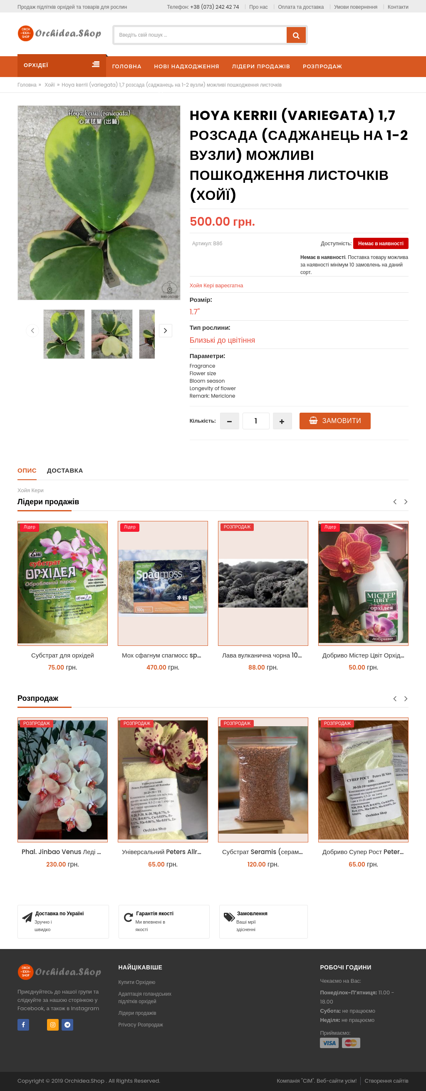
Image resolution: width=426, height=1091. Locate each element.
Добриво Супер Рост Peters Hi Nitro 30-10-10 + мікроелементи (365, 851)
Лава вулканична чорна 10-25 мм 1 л (265, 655)
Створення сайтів (387, 1081)
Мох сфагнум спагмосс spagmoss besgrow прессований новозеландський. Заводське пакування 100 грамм (165, 655)
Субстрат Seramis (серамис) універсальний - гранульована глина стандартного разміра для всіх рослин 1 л (265, 851)
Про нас (258, 6)
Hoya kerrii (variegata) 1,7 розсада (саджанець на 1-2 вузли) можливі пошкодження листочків (172, 84)
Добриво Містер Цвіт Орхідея (364, 655)
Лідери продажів (137, 1012)
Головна (27, 84)
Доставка (65, 470)
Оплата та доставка (301, 6)
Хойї (50, 84)
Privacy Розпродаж (141, 1024)
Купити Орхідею (137, 982)
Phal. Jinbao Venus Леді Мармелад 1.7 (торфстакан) (65, 851)
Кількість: (203, 421)
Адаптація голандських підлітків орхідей (145, 997)
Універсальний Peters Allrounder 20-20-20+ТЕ (165, 851)
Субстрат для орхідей (62, 655)
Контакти (398, 6)
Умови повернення (355, 6)
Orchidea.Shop (85, 1081)
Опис (27, 470)
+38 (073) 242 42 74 (214, 6)
